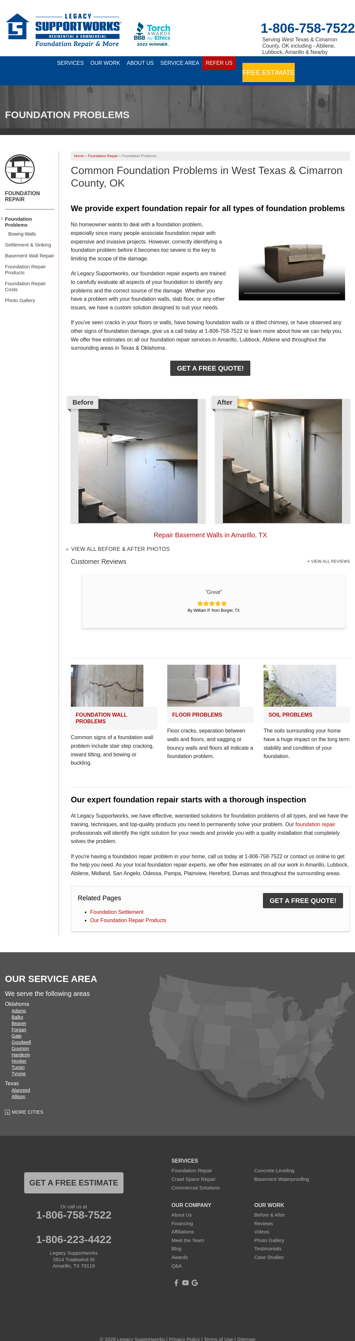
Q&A (177, 1254)
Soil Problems (290, 703)
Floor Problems (197, 703)
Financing (182, 1211)
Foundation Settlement (116, 900)
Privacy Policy (184, 1327)
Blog (176, 1237)
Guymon (20, 1037)
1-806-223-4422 (74, 1228)
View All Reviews (330, 549)
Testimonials (268, 1237)
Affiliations (183, 1220)
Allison (18, 1085)
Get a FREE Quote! (210, 356)
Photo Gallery (20, 288)
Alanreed (21, 1078)
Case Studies (269, 1245)
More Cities (27, 1100)
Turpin (18, 1055)
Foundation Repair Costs (25, 274)
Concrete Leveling (274, 1159)
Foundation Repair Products (25, 257)
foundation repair (315, 812)
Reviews (263, 1211)
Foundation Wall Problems (101, 706)
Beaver (19, 1011)
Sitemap (246, 1327)
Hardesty (21, 1043)
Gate (17, 1024)
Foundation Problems (18, 210)
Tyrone (19, 1062)
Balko (17, 1005)
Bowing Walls (22, 222)
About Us (182, 1203)
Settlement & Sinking (28, 233)
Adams (19, 999)
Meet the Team (188, 1228)
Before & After (269, 1203)
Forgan (19, 1018)
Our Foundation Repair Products (128, 909)
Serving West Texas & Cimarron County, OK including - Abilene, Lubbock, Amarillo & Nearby (299, 46)
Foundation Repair (22, 184)
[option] (210, 458)
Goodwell (21, 1030)
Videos (262, 1220)
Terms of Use (218, 1327)
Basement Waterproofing (281, 1167)
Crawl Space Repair (194, 1167)
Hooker (19, 1049)
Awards (180, 1245)
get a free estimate (73, 1171)
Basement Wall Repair (29, 243)
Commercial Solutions (196, 1176)
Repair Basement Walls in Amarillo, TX (210, 523)
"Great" (213, 580)
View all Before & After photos (120, 537)
